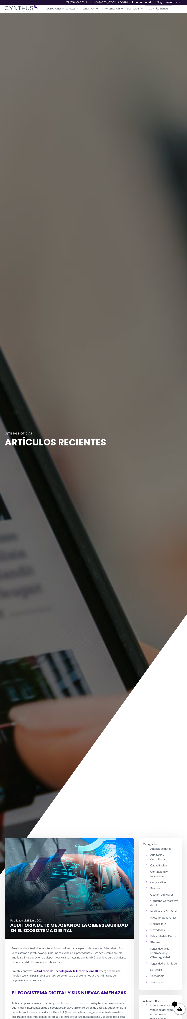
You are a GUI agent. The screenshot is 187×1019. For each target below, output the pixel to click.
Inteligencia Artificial (163, 911)
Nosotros (173, 2)
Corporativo (158, 882)
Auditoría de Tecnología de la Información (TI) (67, 971)
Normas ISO (158, 923)
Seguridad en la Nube (163, 963)
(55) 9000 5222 (78, 2)
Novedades (157, 930)
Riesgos (155, 942)
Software (135, 9)
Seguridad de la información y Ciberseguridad (160, 953)
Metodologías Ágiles (163, 917)
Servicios (90, 9)
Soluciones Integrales (63, 9)
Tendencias (157, 982)
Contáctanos (158, 8)
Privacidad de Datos (163, 936)
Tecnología (157, 975)
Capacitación (112, 9)
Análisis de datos (160, 848)
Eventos (155, 888)
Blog (159, 2)
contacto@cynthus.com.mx (111, 2)
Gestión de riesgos (161, 894)
